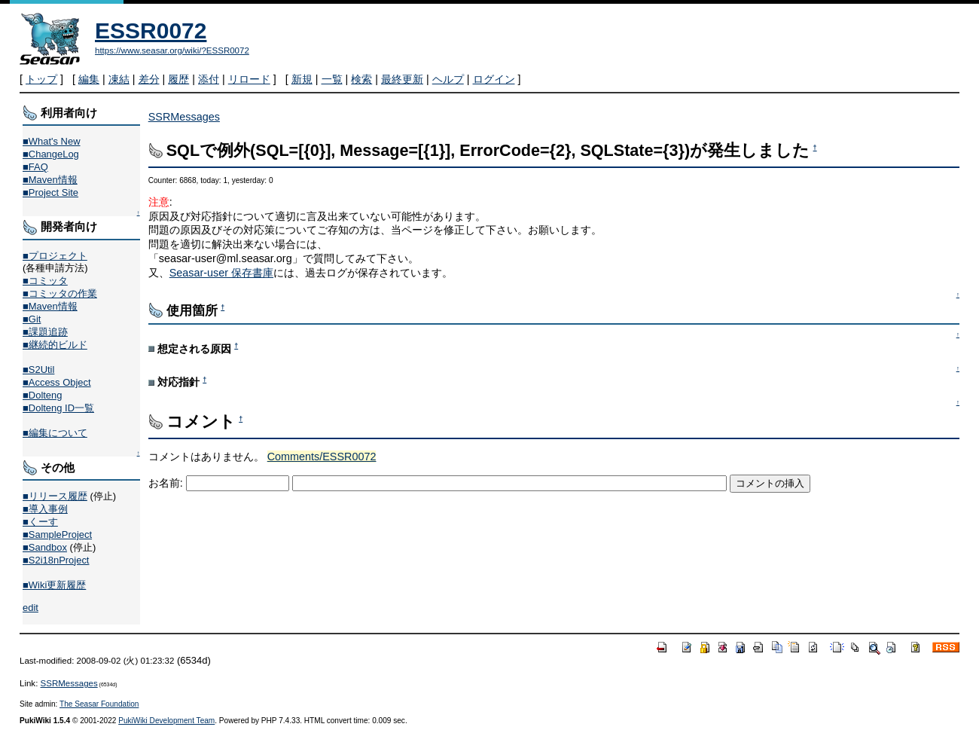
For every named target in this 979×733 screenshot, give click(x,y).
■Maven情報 (50, 179)
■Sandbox (45, 547)
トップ (41, 79)
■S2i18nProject (56, 560)
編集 (88, 79)
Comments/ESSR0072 (322, 456)
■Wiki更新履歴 (54, 585)
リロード (249, 79)
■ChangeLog (51, 154)
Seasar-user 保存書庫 (221, 273)
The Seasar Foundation (99, 704)
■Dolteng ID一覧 (58, 408)
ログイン (494, 79)
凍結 (119, 79)
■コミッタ (45, 280)
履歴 (178, 79)
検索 (361, 79)
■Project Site (50, 192)
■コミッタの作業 (60, 293)
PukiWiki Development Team (166, 720)
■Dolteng (42, 395)
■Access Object (57, 382)
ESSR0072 (150, 30)
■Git (32, 319)
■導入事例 (45, 509)
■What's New (52, 141)
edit (30, 607)
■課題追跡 (45, 331)
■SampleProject (57, 534)
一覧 (332, 79)
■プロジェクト (55, 255)
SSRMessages (184, 117)
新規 (302, 79)
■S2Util (38, 369)
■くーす (40, 521)
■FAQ (35, 167)
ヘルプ (448, 79)
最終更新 (402, 79)
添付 (208, 79)
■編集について (55, 432)
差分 (149, 79)
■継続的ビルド (55, 344)
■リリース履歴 (55, 496)
